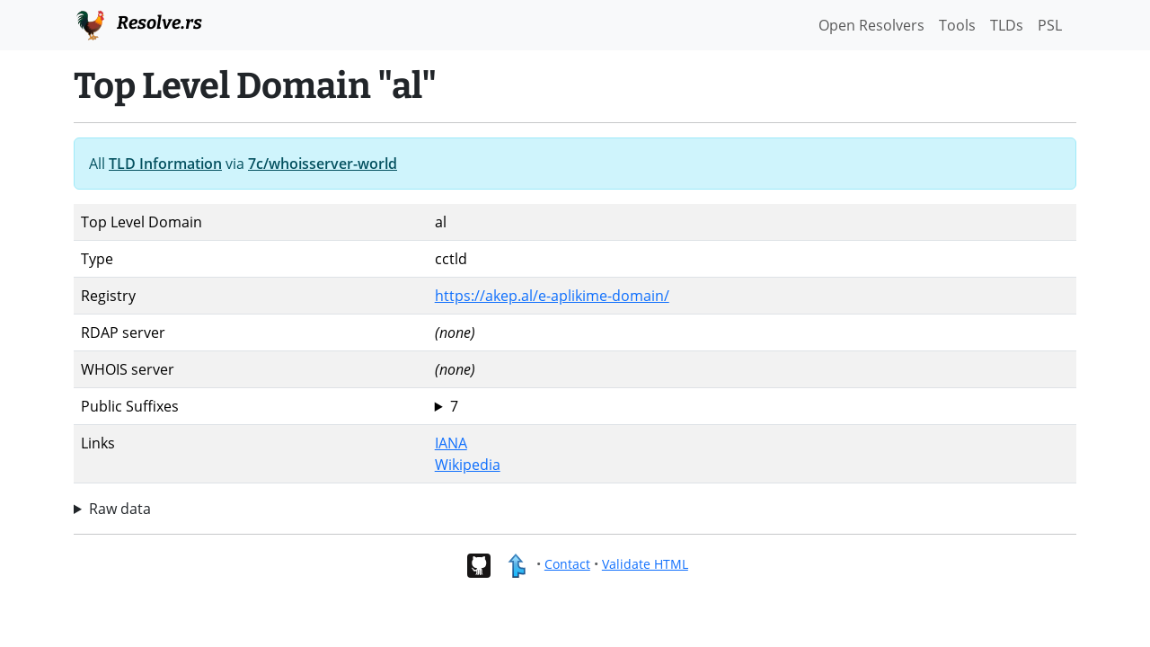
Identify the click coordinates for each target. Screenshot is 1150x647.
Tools (957, 25)
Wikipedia (467, 464)
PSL (1050, 25)
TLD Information (165, 163)
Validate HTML (645, 563)
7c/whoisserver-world (322, 163)
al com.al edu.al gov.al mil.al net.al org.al (752, 406)
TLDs (1006, 25)
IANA (451, 443)
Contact (567, 563)
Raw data (120, 508)
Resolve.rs (138, 23)
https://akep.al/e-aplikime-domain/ (552, 296)
